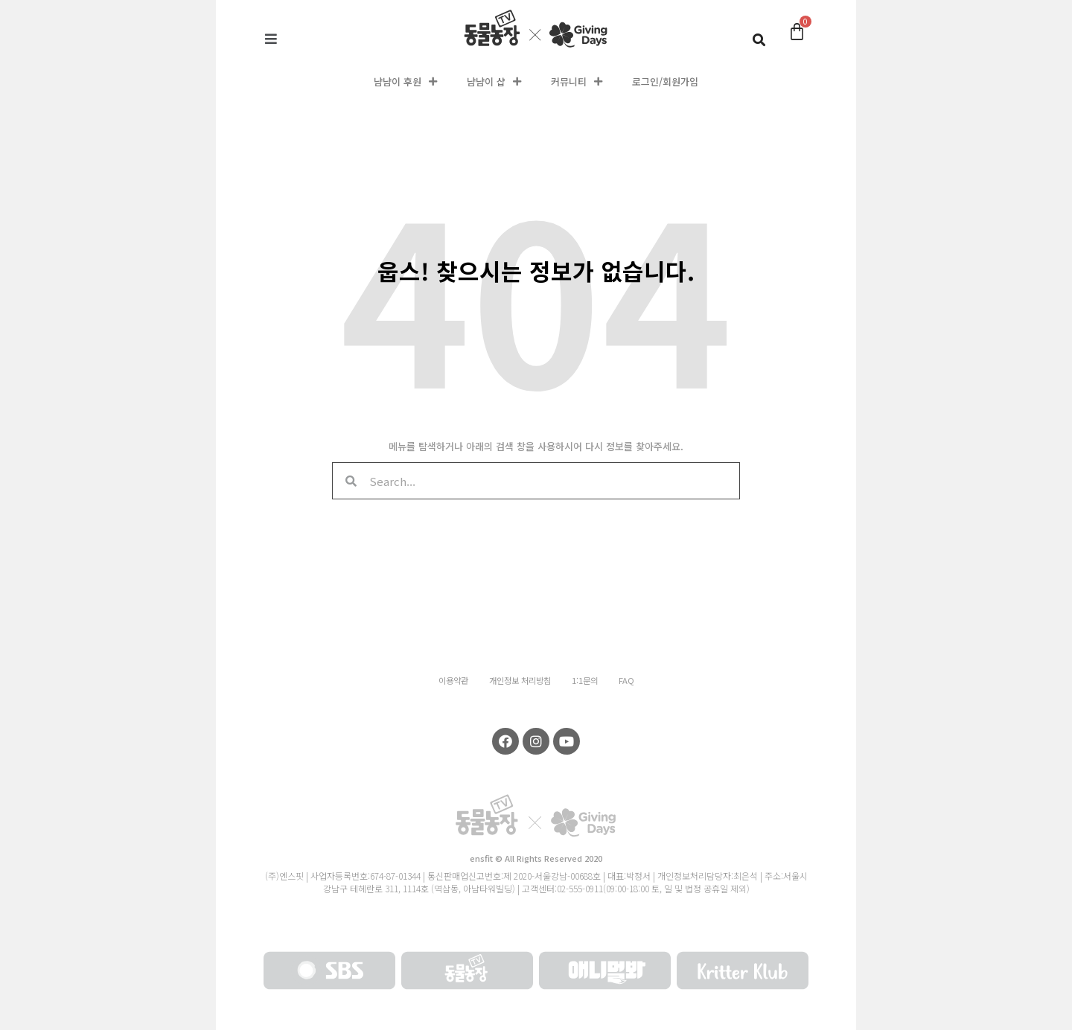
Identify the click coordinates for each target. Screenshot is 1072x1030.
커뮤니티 (576, 81)
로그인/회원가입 (665, 81)
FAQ (626, 680)
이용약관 (453, 680)
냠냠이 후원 (405, 81)
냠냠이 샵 (494, 81)
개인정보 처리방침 (520, 680)
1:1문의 (585, 680)
